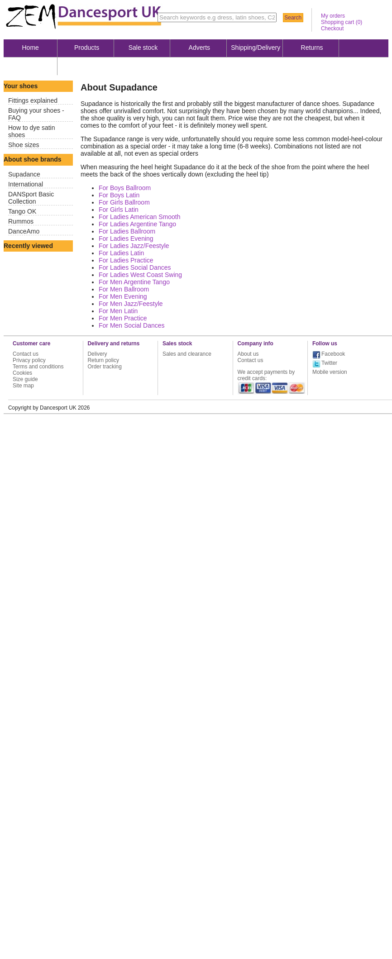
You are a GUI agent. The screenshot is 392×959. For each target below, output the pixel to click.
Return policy (103, 360)
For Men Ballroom (124, 289)
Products (86, 47)
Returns (312, 47)
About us (30, 65)
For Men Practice (123, 318)
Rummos (20, 221)
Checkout (332, 28)
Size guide (25, 379)
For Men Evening (123, 296)
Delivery (97, 354)
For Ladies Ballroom (127, 231)
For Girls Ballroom (124, 202)
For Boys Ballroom (125, 187)
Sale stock (143, 47)
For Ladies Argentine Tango (137, 224)
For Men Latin (118, 311)
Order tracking (105, 366)
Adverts (199, 47)
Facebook (333, 354)
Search (292, 17)
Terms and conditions (38, 366)
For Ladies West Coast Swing (140, 274)
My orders (333, 16)
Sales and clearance (187, 354)
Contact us (25, 354)
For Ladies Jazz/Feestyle (134, 245)
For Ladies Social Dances (135, 267)
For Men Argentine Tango (134, 282)
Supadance (24, 174)
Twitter (329, 363)
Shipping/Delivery (255, 47)
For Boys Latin (119, 195)
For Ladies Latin (121, 253)
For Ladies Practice (126, 260)
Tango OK (22, 211)
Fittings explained (32, 100)
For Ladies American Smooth (140, 216)
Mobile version (329, 372)
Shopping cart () (341, 22)
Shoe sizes (23, 144)
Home (30, 47)
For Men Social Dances (132, 325)
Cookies (22, 373)
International (25, 184)
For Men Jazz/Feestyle (131, 303)
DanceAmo (23, 231)
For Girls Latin (119, 209)
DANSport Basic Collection (31, 198)
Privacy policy (29, 360)
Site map (23, 385)
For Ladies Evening (126, 238)
